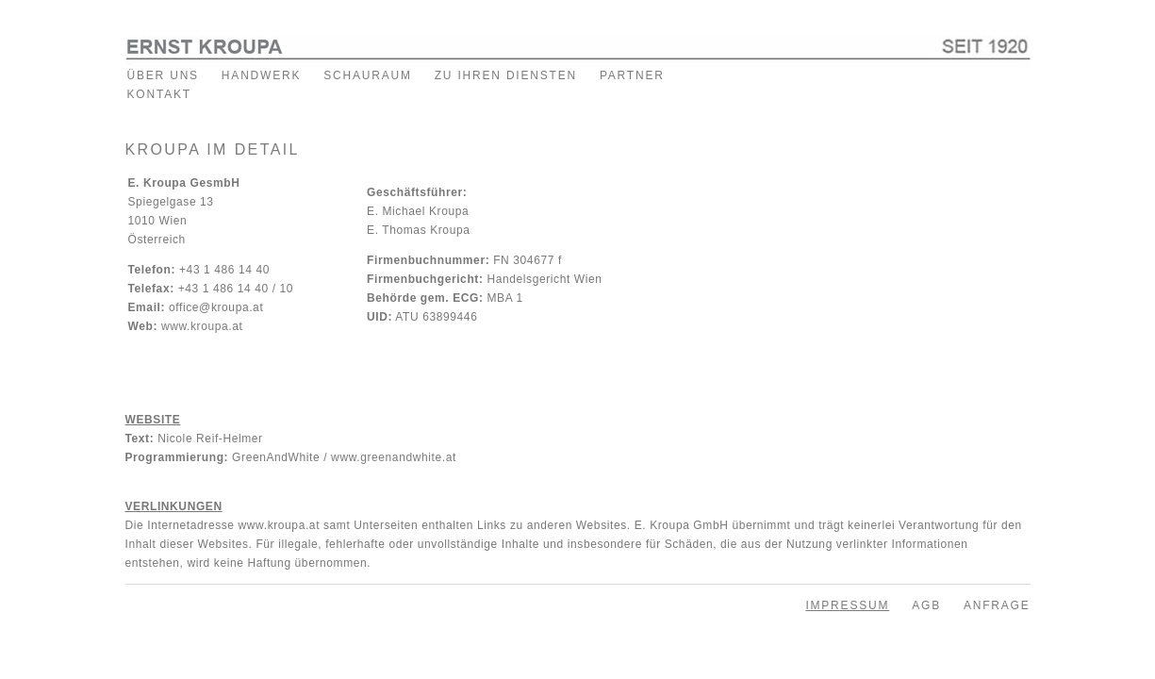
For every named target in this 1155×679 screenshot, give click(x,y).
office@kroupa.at (216, 307)
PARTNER (632, 75)
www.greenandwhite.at (393, 457)
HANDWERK (261, 75)
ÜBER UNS (163, 75)
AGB (926, 605)
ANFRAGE (997, 605)
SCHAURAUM (367, 75)
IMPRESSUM (847, 605)
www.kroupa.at (202, 326)
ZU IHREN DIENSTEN (506, 75)
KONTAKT (159, 94)
